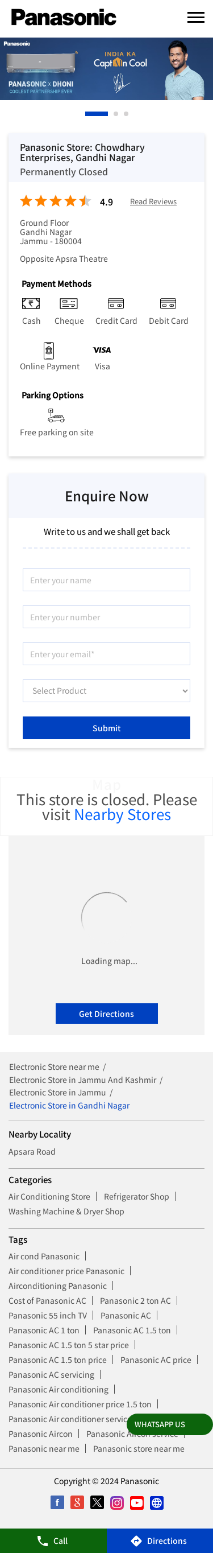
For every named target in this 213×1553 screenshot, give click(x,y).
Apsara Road (32, 1151)
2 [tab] (116, 114)
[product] (106, 690)
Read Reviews (153, 201)
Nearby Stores (122, 813)
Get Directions (106, 1013)
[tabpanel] (106, 69)
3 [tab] (127, 114)
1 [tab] (88, 114)
